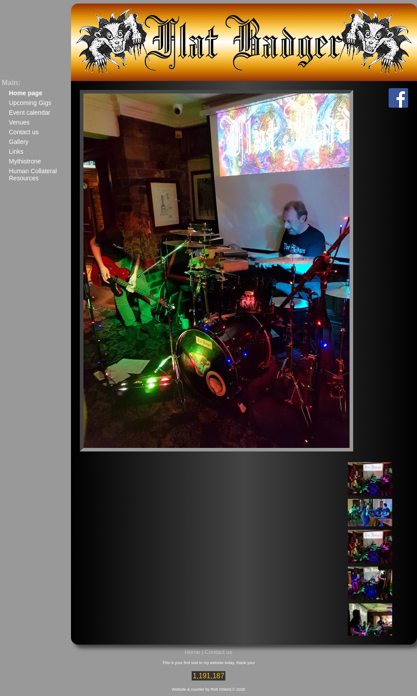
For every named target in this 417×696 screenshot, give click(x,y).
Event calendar (29, 112)
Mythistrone (25, 161)
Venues (19, 122)
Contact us (24, 132)
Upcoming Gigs (30, 102)
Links (16, 151)
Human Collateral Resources (33, 174)
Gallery (18, 141)
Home (192, 652)
